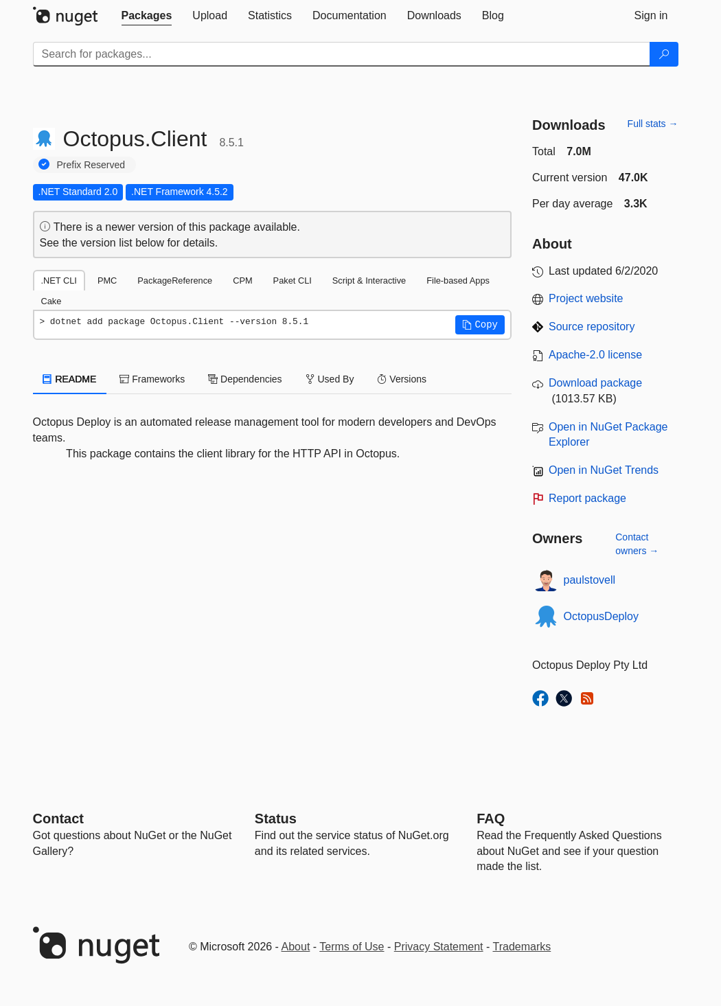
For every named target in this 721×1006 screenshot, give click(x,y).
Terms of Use (351, 946)
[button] (480, 324)
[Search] (664, 54)
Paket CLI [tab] (292, 280)
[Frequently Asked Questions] (491, 818)
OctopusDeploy (601, 616)
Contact (58, 818)
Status (276, 818)
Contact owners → (637, 543)
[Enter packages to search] (341, 54)
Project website (586, 298)
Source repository (591, 326)
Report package (587, 498)
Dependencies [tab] (245, 379)
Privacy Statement (438, 946)
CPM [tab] (242, 280)
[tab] (147, 16)
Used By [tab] (330, 379)
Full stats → (653, 123)
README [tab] (70, 379)
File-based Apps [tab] (458, 280)
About (296, 946)
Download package (595, 383)
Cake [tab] (51, 301)
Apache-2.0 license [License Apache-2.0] (595, 355)
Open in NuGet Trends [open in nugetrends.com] (604, 470)
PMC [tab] (107, 280)
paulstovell (590, 580)
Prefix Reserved (91, 164)
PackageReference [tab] (174, 280)
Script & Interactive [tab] (369, 280)
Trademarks (522, 946)
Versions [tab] (401, 379)
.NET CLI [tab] (59, 280)
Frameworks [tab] (152, 379)
